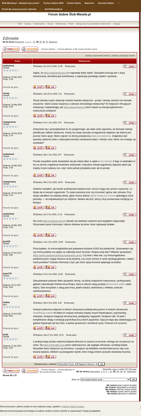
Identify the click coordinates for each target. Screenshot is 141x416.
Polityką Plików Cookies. (73, 406)
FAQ (20, 24)
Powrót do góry (10, 87)
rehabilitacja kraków (43, 313)
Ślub (4, 3)
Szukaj (27, 24)
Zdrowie (11, 38)
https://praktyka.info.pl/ (54, 221)
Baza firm (89, 3)
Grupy (50, 24)
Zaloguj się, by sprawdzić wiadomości (93, 24)
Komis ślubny (74, 3)
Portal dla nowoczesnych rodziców (19, 9)
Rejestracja (61, 24)
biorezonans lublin (115, 284)
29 (40, 42)
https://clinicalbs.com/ (54, 345)
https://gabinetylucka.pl (55, 73)
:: (118, 3)
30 (44, 42)
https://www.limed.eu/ (74, 107)
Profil (71, 24)
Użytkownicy (39, 24)
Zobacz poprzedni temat (97, 55)
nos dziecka (106, 161)
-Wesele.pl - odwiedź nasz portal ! (23, 3)
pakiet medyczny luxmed (103, 195)
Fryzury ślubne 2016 (53, 3)
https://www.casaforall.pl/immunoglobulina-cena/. (57, 255)
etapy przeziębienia (101, 136)
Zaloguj (116, 24)
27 (34, 42)
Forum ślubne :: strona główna (56, 49)
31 (47, 42)
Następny (53, 42)
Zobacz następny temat (123, 55)
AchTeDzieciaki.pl (53, 9)
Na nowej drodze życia (86, 49)
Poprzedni (19, 42)
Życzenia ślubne (106, 3)
